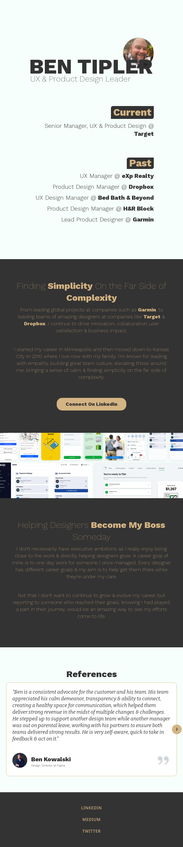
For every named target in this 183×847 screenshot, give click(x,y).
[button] (177, 729)
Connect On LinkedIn (91, 404)
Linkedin (91, 808)
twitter (91, 831)
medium (91, 819)
